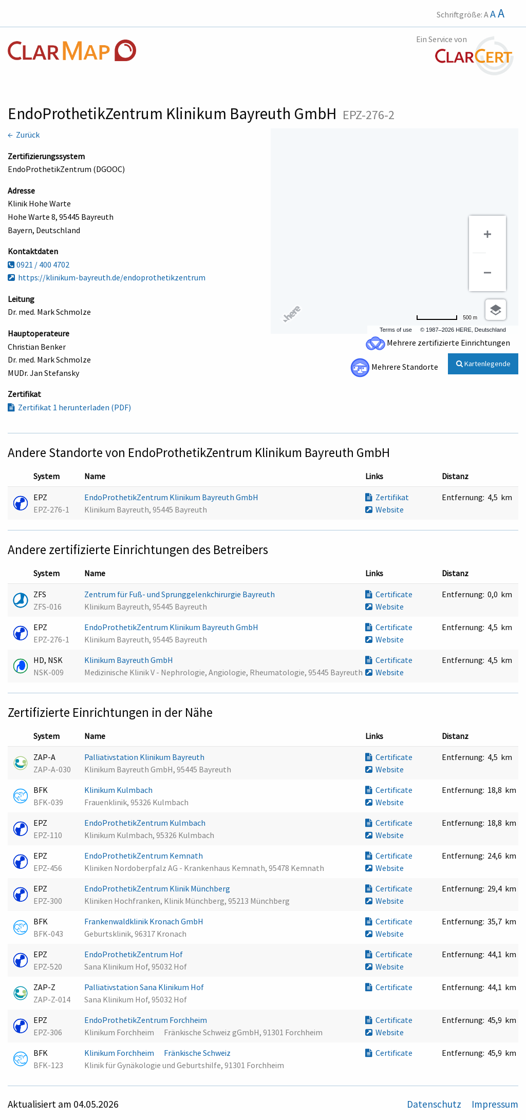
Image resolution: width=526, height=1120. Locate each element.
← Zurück (24, 134)
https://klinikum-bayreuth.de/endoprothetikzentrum (106, 277)
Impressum (495, 1104)
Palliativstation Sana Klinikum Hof (144, 987)
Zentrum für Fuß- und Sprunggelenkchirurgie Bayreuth (180, 594)
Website (384, 509)
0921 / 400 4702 (38, 264)
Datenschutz (435, 1104)
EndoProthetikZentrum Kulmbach (145, 823)
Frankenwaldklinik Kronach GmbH (144, 921)
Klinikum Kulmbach (119, 790)
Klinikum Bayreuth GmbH (129, 660)
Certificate (388, 594)
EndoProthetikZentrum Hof (134, 954)
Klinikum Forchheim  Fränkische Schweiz (158, 1053)
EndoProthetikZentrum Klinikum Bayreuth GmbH (172, 497)
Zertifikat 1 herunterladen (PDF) (69, 407)
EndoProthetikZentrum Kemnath (144, 855)
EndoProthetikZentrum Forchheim (146, 1020)
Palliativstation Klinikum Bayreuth (145, 757)
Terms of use (396, 330)
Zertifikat (387, 497)
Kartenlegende (483, 363)
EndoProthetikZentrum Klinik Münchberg (158, 888)
